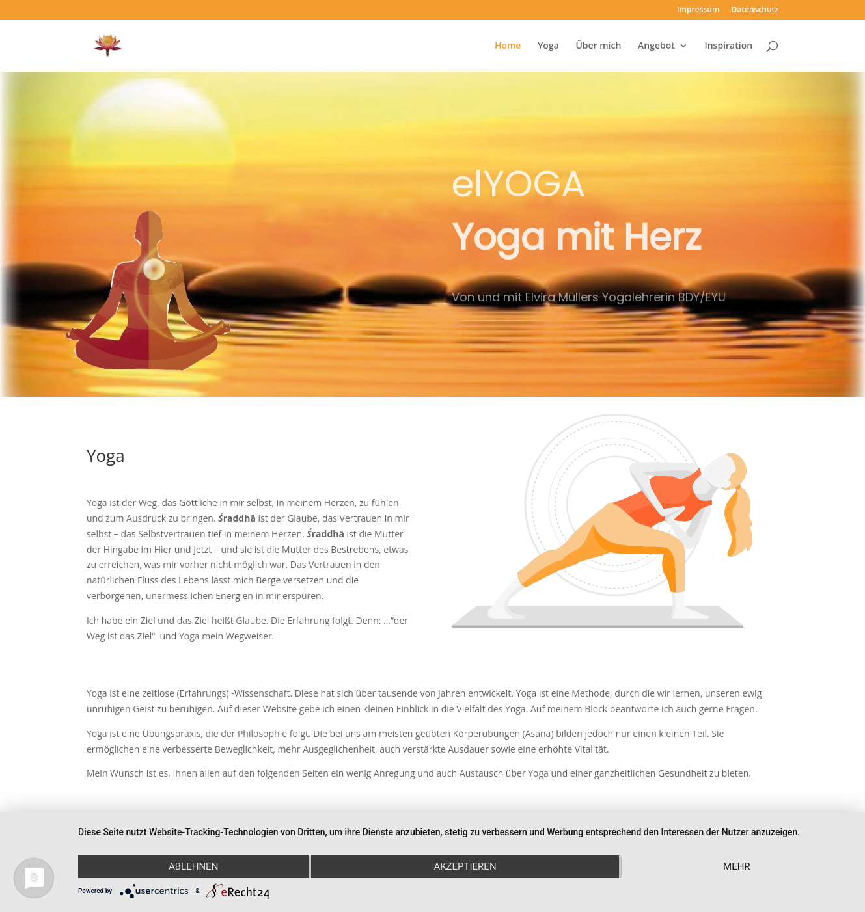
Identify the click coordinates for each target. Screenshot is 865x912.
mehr (736, 866)
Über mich (598, 46)
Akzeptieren (464, 866)
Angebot (656, 46)
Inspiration (728, 46)
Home (508, 46)
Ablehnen (193, 866)
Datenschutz (755, 10)
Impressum (698, 10)
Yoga (548, 46)
